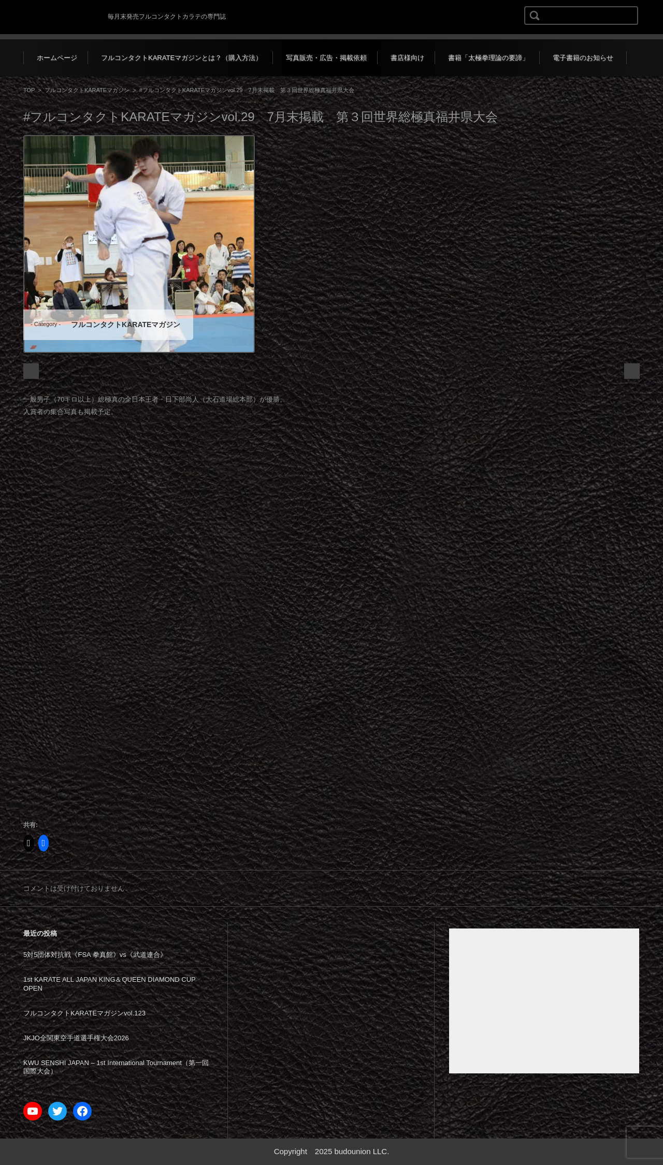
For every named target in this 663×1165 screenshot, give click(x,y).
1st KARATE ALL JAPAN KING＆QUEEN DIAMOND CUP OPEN (109, 984)
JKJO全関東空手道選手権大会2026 (76, 1038)
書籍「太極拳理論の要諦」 (488, 58)
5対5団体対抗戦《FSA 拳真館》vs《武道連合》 (95, 954)
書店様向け (407, 58)
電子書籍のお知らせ (583, 58)
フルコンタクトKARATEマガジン (87, 90)
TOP (29, 90)
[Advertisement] (544, 1000)
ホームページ (57, 58)
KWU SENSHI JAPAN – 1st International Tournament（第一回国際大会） (116, 1067)
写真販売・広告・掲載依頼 (326, 58)
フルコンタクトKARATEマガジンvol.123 (84, 1013)
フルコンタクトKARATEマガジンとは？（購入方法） (181, 58)
